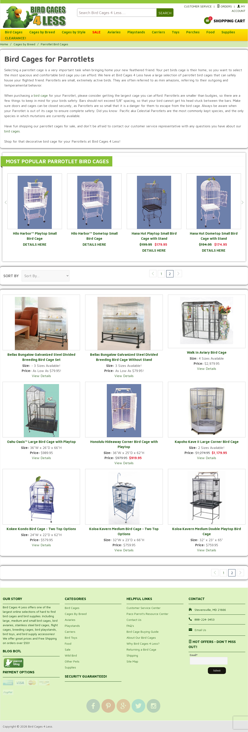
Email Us (200, 630)
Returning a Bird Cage (141, 649)
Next (242, 202)
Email (194, 655)
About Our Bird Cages (141, 637)
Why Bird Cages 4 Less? (143, 643)
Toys (175, 32)
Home (4, 44)
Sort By (11, 276)
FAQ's (130, 625)
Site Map (132, 661)
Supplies (228, 32)
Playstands (136, 32)
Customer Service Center (144, 608)
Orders (224, 6)
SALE (96, 32)
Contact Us (134, 619)
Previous (5, 202)
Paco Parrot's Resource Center (147, 614)
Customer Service (198, 6)
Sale (67, 649)
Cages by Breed (42, 32)
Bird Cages (14, 32)
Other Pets (72, 661)
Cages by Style (74, 32)
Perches (193, 32)
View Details (41, 376)
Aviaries (114, 32)
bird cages (12, 131)
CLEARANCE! (15, 38)
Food (210, 32)
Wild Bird (71, 655)
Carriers (158, 32)
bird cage (41, 95)
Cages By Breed (76, 614)
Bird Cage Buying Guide (143, 631)
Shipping (132, 655)
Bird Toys (71, 637)
